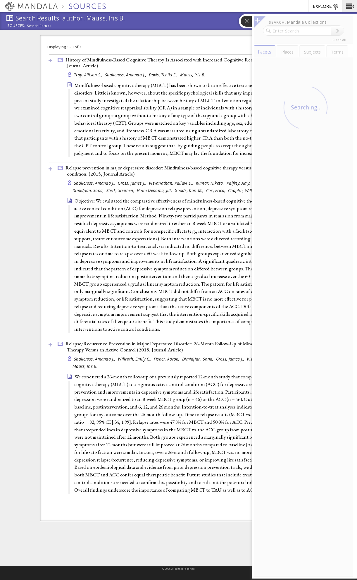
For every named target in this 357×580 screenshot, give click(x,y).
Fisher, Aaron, (167, 359)
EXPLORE (326, 7)
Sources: (16, 26)
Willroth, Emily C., (135, 359)
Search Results (39, 26)
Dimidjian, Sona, (89, 190)
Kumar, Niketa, (210, 183)
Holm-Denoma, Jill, (155, 190)
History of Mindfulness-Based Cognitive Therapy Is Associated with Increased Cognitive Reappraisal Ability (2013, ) (181, 62)
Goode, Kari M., (189, 190)
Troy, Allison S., (89, 75)
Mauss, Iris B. (192, 75)
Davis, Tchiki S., (164, 75)
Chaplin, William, (245, 190)
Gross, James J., (132, 183)
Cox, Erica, (216, 190)
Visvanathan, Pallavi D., (171, 183)
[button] (349, 6)
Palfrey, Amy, (239, 183)
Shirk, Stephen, (120, 190)
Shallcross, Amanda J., (126, 75)
